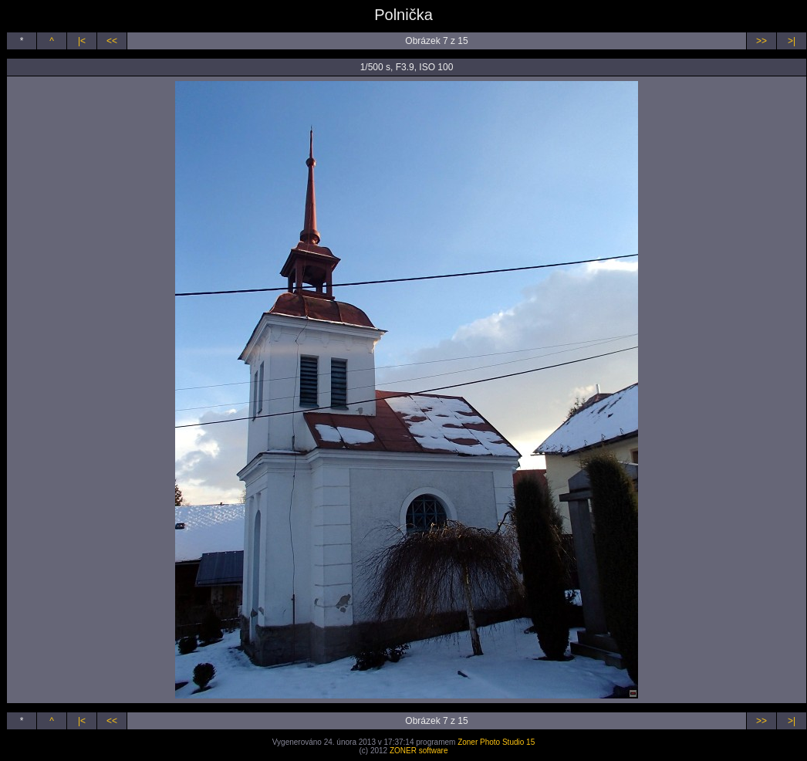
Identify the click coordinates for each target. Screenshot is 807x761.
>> (761, 41)
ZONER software (419, 750)
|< (82, 41)
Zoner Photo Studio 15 (496, 742)
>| (791, 41)
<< (111, 41)
